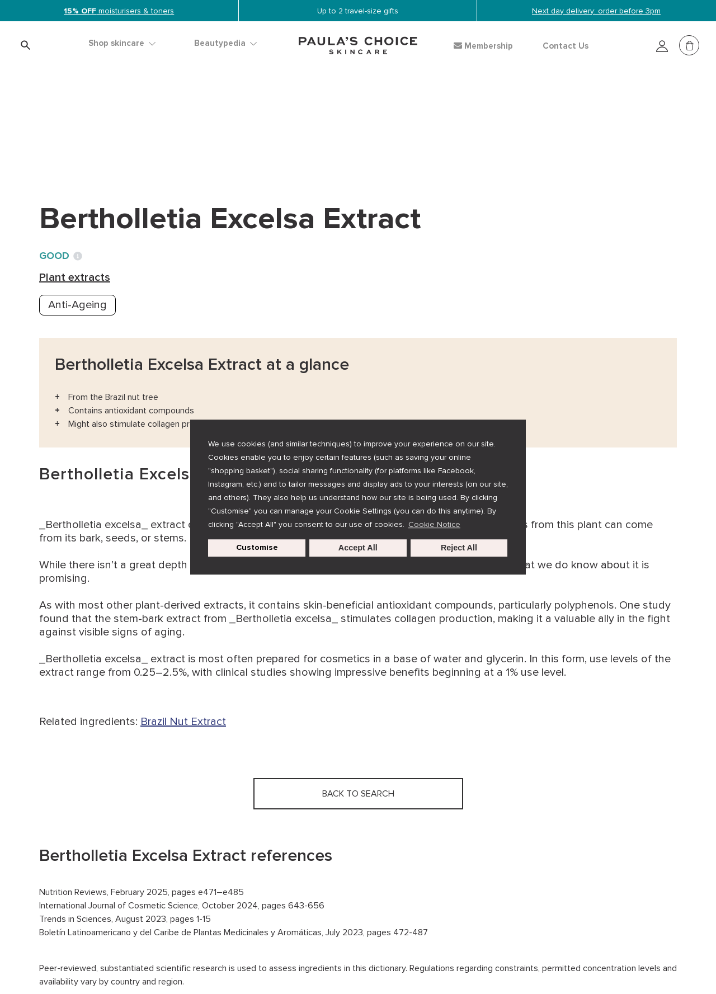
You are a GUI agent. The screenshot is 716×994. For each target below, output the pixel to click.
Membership (483, 45)
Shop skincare (122, 43)
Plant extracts (190, 123)
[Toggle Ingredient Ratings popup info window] (77, 256)
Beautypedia (225, 43)
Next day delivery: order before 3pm (596, 11)
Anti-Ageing (77, 305)
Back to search (89, 146)
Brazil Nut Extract (183, 721)
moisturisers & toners (119, 11)
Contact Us (565, 46)
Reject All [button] (459, 548)
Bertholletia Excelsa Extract (305, 123)
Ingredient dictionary (93, 123)
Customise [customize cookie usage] (257, 548)
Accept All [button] (358, 548)
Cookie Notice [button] (434, 524)
